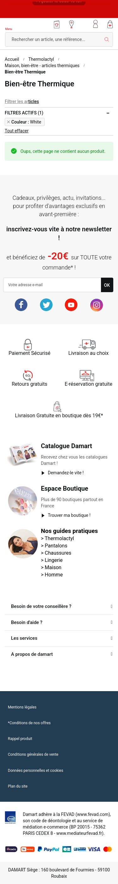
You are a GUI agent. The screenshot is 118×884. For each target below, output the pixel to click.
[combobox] (59, 39)
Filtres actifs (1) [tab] (24, 113)
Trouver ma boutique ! (69, 515)
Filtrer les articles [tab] (22, 101)
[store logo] (23, 25)
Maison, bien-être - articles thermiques (42, 65)
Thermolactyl (41, 59)
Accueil (12, 59)
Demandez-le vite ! (66, 472)
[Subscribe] (107, 285)
